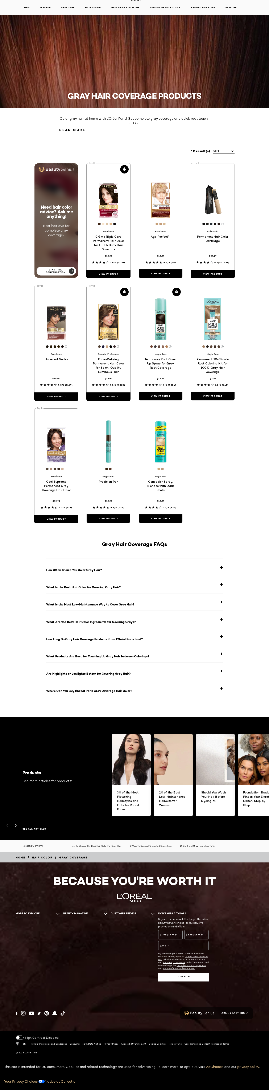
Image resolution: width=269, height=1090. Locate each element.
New (27, 7)
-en (21, 1043)
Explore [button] (231, 7)
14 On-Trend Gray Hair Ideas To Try (197, 846)
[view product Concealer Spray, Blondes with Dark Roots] (160, 518)
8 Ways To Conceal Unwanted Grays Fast (150, 846)
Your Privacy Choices (24, 1081)
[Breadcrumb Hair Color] (42, 857)
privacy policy (248, 1067)
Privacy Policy (111, 1043)
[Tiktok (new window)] (62, 1013)
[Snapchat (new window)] (54, 1013)
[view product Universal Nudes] (56, 396)
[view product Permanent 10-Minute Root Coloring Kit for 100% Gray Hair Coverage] (213, 396)
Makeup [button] (45, 7)
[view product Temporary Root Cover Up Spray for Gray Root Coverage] (160, 396)
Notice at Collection (61, 1081)
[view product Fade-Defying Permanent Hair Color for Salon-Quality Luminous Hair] (108, 396)
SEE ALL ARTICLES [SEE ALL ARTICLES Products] (34, 829)
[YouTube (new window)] (31, 1013)
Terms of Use (175, 1043)
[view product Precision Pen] (108, 518)
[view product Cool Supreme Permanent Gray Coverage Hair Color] (56, 519)
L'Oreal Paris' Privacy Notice (191, 965)
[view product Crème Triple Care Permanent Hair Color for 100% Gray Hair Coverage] (108, 274)
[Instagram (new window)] (23, 1013)
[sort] (224, 151)
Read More (72, 130)
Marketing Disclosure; (174, 962)
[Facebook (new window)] (17, 1013)
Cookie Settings (157, 1043)
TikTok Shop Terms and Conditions (49, 1043)
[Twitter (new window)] (39, 1013)
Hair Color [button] (93, 7)
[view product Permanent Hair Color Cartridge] (213, 274)
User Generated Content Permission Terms (207, 1043)
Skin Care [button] (68, 7)
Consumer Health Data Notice (85, 1043)
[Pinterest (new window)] (46, 1013)
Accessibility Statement (133, 1043)
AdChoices (214, 1067)
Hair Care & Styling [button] (125, 7)
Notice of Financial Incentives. (179, 968)
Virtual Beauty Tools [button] (165, 7)
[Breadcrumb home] (20, 857)
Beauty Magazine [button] (203, 7)
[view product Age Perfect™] (160, 273)
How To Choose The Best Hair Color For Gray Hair (96, 846)
